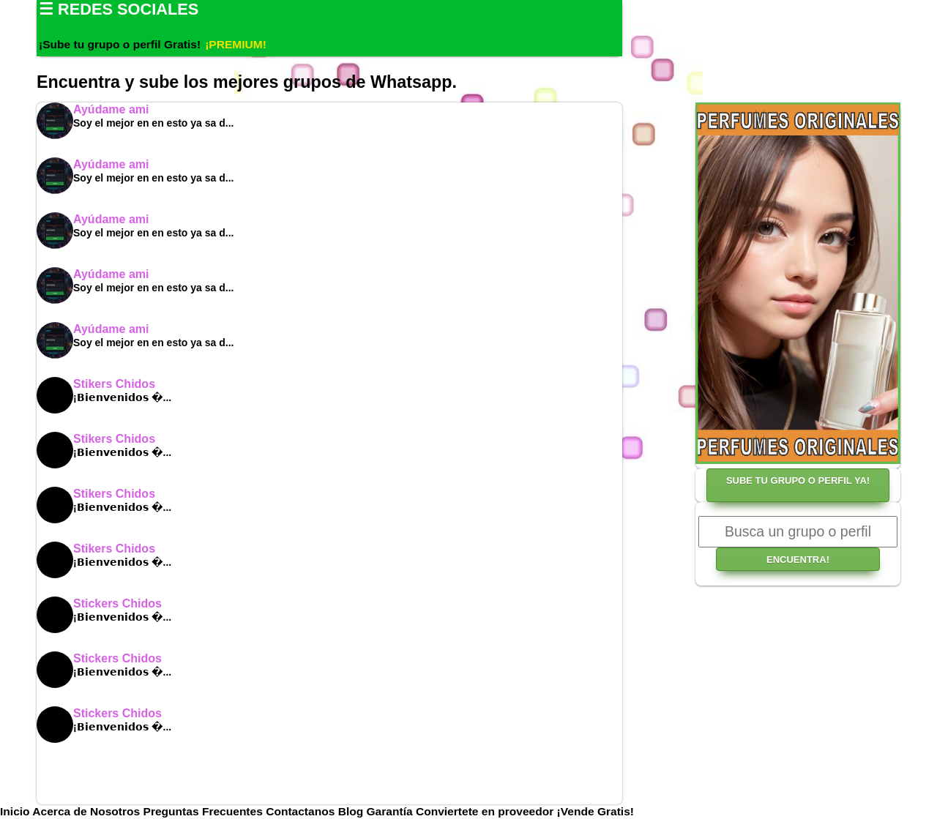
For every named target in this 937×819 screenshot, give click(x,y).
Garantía (390, 811)
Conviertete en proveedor (484, 811)
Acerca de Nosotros (87, 811)
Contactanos (301, 811)
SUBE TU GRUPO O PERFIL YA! (798, 480)
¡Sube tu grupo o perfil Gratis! (120, 44)
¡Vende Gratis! (595, 811)
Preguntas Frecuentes (204, 811)
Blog (352, 811)
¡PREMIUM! (235, 44)
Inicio (16, 811)
